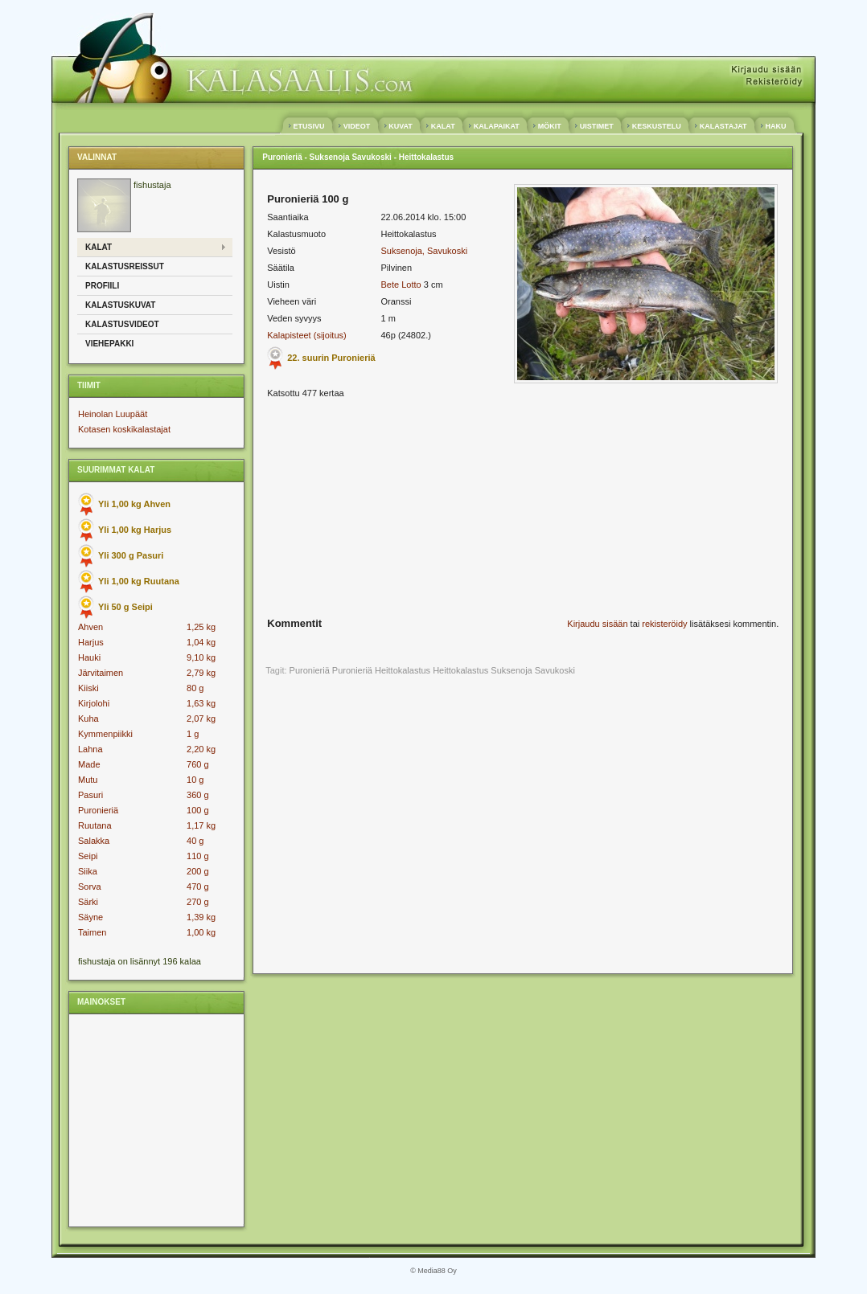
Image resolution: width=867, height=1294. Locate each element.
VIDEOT (356, 126)
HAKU (775, 126)
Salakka (93, 841)
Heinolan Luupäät (112, 414)
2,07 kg (201, 718)
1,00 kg (201, 932)
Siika (87, 871)
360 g (198, 795)
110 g (198, 856)
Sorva (89, 886)
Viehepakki (109, 343)
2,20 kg (201, 749)
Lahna (90, 749)
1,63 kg (201, 703)
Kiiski (88, 688)
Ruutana (95, 825)
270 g (198, 902)
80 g (195, 688)
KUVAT (401, 126)
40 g (195, 841)
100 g (198, 810)
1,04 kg (201, 642)
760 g (198, 764)
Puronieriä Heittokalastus (381, 670)
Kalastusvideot (122, 324)
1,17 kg (201, 825)
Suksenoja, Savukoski (423, 251)
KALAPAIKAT (496, 126)
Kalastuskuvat (120, 305)
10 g (195, 779)
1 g (193, 734)
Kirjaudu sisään (597, 624)
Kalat (98, 247)
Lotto (411, 284)
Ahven (90, 627)
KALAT (443, 126)
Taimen (92, 932)
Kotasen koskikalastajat (124, 429)
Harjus (91, 642)
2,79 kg (201, 673)
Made (89, 764)
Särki (88, 902)
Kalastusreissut (124, 266)
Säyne (90, 917)
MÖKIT (549, 126)
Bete (389, 284)
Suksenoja (511, 670)
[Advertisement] (155, 1119)
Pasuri (90, 795)
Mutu (87, 779)
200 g (198, 871)
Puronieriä (98, 810)
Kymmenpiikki (105, 734)
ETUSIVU (309, 126)
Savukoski (555, 670)
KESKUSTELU (656, 126)
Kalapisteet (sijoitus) (306, 335)
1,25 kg (201, 627)
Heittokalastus (460, 670)
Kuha (88, 718)
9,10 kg (201, 657)
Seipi (87, 856)
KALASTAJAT (723, 126)
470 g (198, 886)
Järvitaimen (100, 673)
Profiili (102, 285)
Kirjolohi (93, 703)
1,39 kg (201, 917)
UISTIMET (596, 126)
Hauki (89, 657)
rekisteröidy (664, 624)
